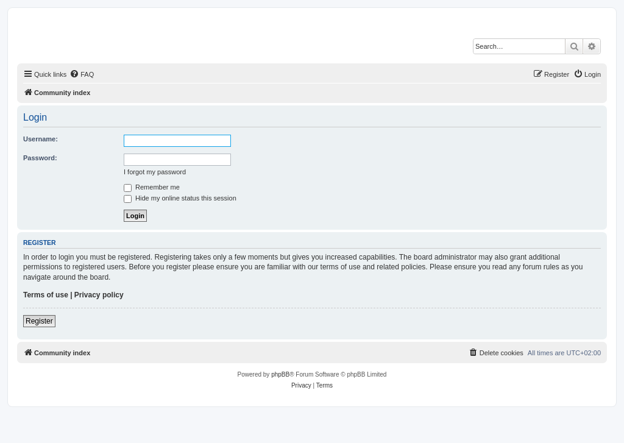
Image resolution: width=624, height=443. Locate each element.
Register (39, 321)
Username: (40, 139)
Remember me (152, 187)
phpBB (280, 374)
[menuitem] (81, 74)
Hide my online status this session (180, 198)
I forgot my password (155, 171)
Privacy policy (99, 295)
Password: (40, 157)
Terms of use (45, 295)
